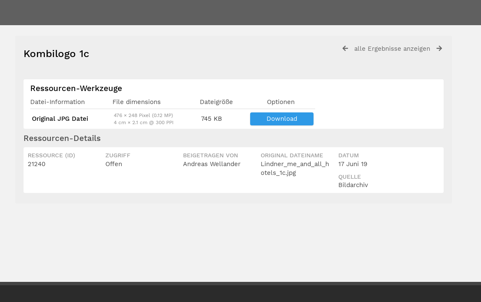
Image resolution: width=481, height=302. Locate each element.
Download (282, 118)
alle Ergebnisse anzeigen (392, 48)
